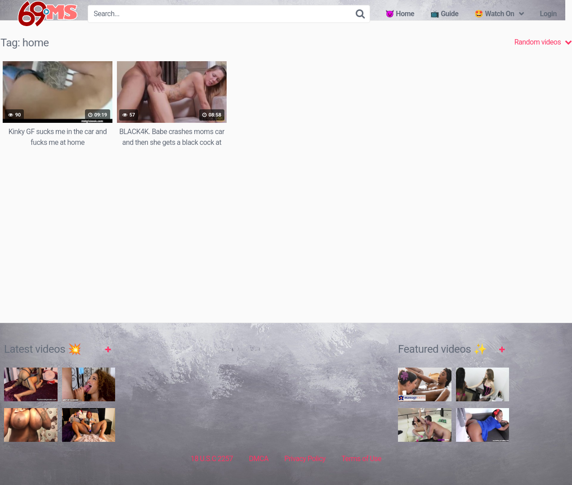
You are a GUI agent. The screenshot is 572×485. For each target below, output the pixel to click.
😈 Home (399, 13)
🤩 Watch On (494, 13)
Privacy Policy (305, 458)
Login (548, 13)
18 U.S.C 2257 (212, 458)
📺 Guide (444, 13)
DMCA (258, 458)
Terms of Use (361, 458)
